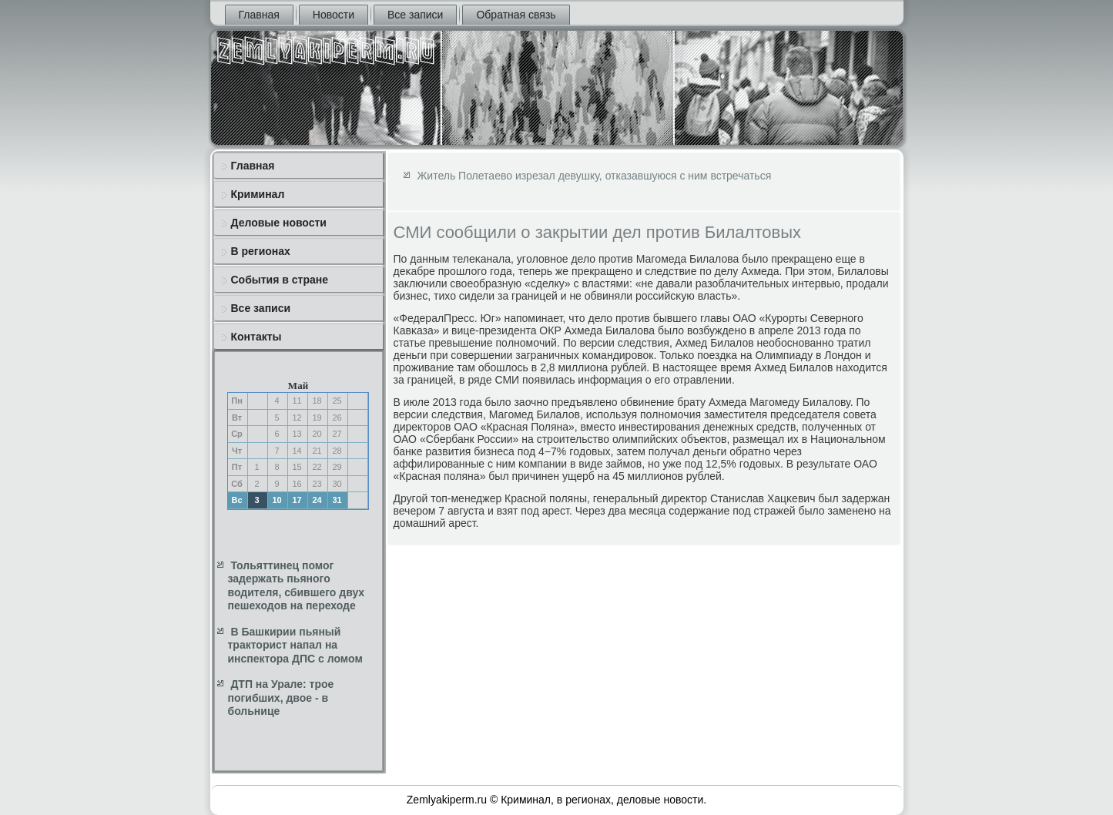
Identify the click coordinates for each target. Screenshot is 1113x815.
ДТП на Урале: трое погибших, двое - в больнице (281, 697)
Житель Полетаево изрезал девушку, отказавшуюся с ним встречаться (594, 175)
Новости (333, 14)
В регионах (260, 251)
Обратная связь (515, 14)
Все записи (415, 14)
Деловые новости (279, 222)
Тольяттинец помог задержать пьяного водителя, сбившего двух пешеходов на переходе (296, 585)
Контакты (256, 336)
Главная (259, 14)
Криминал (258, 194)
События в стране (280, 279)
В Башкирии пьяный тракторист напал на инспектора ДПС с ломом (295, 645)
